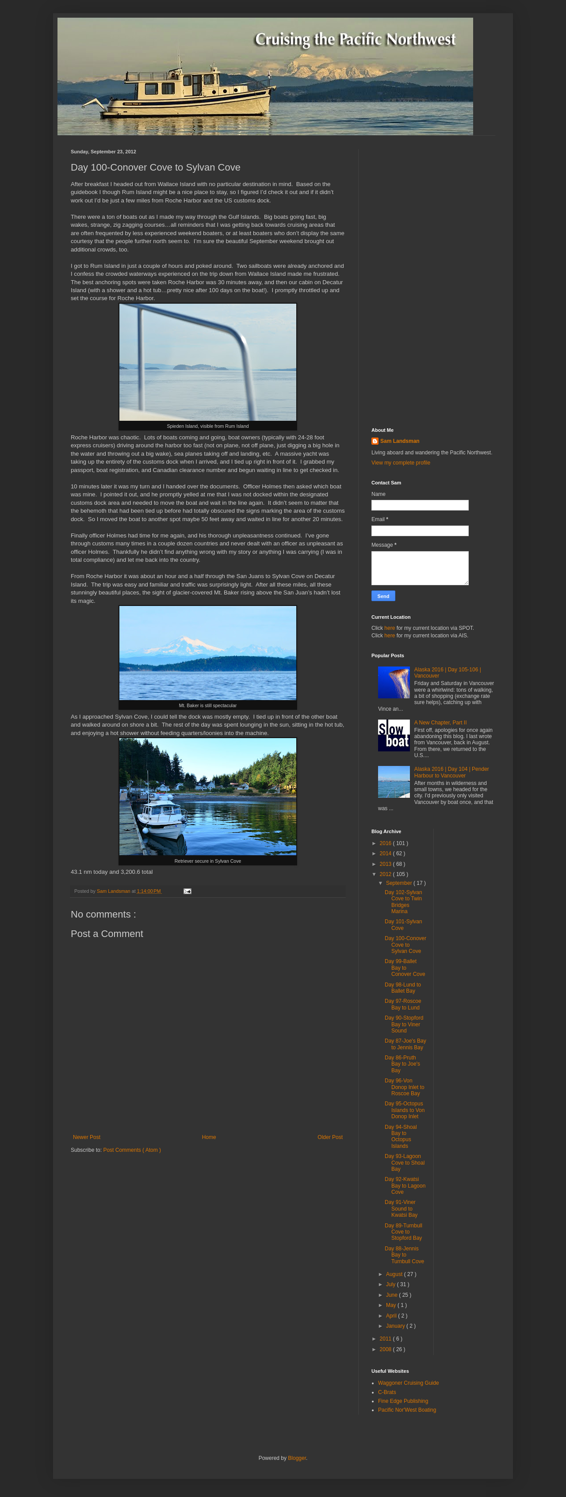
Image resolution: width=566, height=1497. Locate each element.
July (391, 1284)
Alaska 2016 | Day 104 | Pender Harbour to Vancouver (451, 772)
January (396, 1326)
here (389, 628)
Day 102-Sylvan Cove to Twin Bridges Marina (403, 901)
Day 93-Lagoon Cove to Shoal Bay (404, 1162)
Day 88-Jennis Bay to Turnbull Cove (404, 1255)
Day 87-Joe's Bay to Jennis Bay (405, 1044)
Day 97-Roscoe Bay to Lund (403, 1004)
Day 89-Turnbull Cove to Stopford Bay (403, 1232)
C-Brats (387, 1392)
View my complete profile (400, 463)
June (392, 1295)
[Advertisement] (433, 281)
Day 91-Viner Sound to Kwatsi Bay (401, 1208)
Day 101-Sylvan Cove (403, 924)
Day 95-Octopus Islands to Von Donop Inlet (404, 1110)
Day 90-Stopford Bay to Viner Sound (404, 1024)
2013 (386, 864)
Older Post (330, 1137)
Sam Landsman (400, 441)
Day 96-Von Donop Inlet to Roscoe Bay (404, 1087)
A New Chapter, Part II (440, 723)
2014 (386, 853)
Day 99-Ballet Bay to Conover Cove (405, 967)
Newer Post (86, 1137)
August (395, 1274)
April (392, 1316)
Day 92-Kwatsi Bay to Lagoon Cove (405, 1185)
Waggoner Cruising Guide (408, 1383)
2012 (386, 874)
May (392, 1305)
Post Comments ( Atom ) (132, 1150)
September (399, 883)
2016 (386, 843)
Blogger (297, 1458)
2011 (386, 1339)
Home (209, 1137)
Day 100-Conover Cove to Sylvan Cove (405, 944)
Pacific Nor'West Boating (407, 1410)
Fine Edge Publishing (403, 1401)
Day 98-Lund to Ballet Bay (403, 988)
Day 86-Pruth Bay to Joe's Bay (402, 1064)
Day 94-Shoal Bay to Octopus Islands (401, 1136)
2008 (386, 1349)
